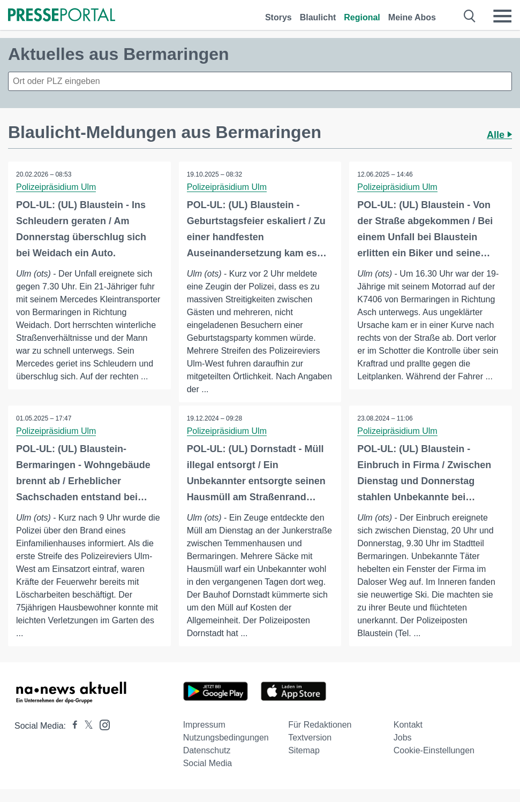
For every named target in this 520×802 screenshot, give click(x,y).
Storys (278, 17)
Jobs (403, 737)
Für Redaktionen (319, 724)
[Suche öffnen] (470, 16)
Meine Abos (412, 17)
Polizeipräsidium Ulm (56, 187)
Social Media (207, 763)
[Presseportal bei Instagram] (101, 724)
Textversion (309, 737)
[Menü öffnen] (502, 16)
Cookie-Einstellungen (434, 750)
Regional (362, 17)
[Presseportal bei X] (85, 725)
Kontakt (408, 724)
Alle (499, 134)
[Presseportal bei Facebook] (72, 725)
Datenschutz (207, 750)
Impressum (204, 724)
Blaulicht (318, 17)
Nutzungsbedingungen (226, 737)
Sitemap (304, 750)
